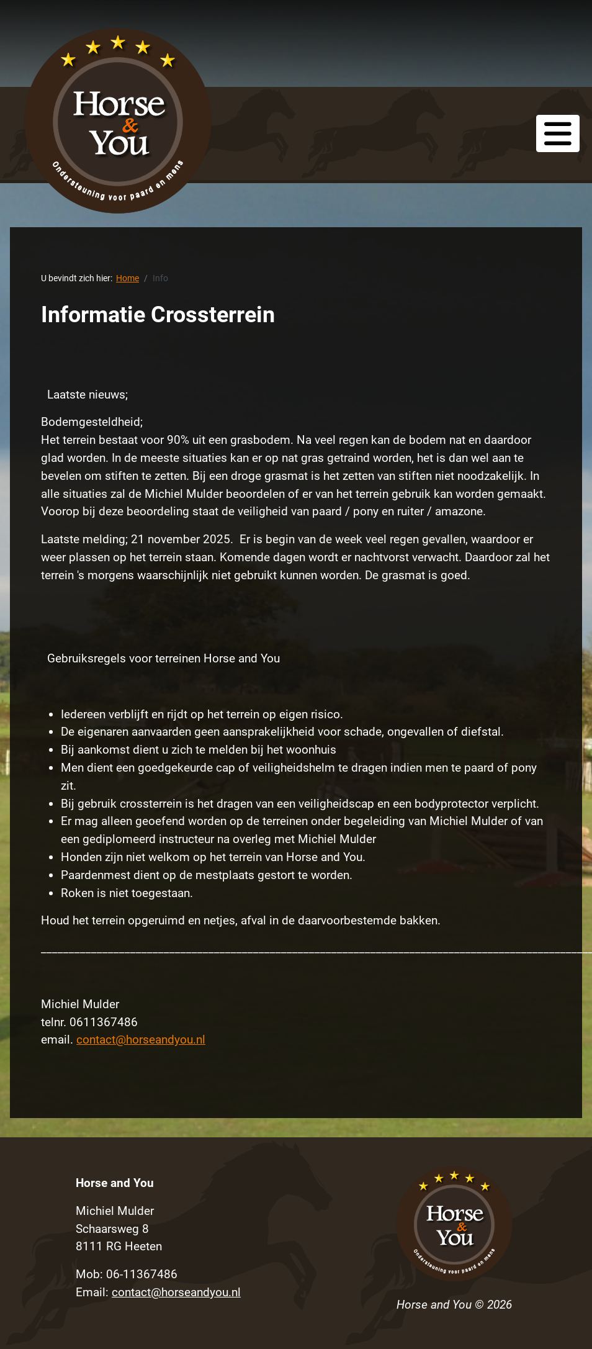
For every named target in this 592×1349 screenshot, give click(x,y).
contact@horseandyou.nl (140, 1039)
